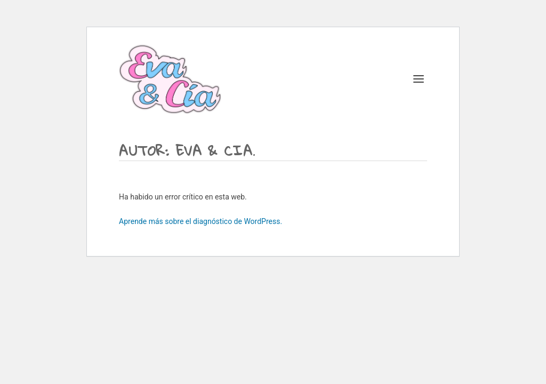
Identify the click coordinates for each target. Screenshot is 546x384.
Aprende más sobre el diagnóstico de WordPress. (200, 221)
